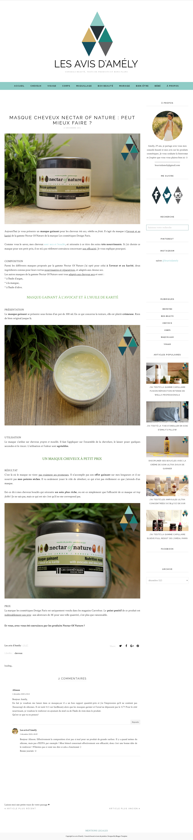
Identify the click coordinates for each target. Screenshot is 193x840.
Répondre (135, 722)
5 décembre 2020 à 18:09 (29, 734)
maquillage (167, 337)
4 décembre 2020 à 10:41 (21, 694)
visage (167, 344)
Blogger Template (121, 836)
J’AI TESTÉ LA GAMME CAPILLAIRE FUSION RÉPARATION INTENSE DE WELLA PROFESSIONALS (167, 391)
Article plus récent (21, 809)
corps (167, 330)
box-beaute (167, 316)
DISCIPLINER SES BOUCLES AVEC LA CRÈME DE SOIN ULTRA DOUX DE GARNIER (167, 465)
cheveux (18, 653)
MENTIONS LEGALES (96, 830)
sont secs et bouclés (54, 244)
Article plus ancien (123, 809)
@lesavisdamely (170, 260)
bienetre (167, 309)
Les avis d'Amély (28, 730)
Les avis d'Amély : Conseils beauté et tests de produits (90, 836)
